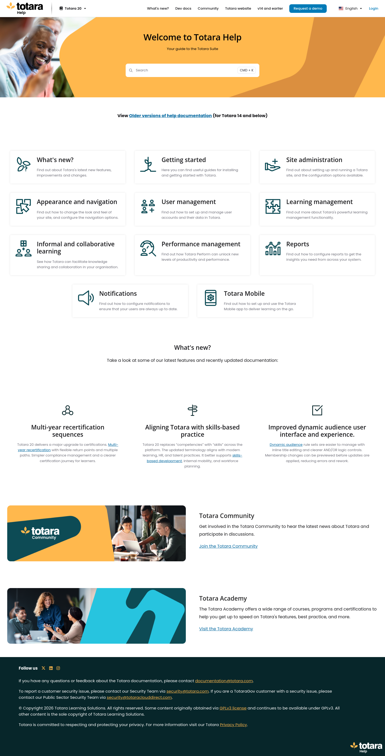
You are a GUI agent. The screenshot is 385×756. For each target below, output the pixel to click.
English (348, 8)
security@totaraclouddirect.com (139, 697)
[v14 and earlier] (270, 8)
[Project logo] (24, 8)
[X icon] (43, 668)
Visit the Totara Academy (226, 629)
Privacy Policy (233, 724)
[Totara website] (238, 8)
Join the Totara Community (228, 546)
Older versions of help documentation (170, 116)
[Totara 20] (72, 8)
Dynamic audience (286, 444)
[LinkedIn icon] (51, 668)
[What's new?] (158, 8)
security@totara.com (188, 691)
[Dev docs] (183, 8)
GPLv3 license (233, 708)
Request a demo (308, 8)
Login (373, 8)
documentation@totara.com (224, 681)
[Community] (208, 8)
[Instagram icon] (58, 668)
